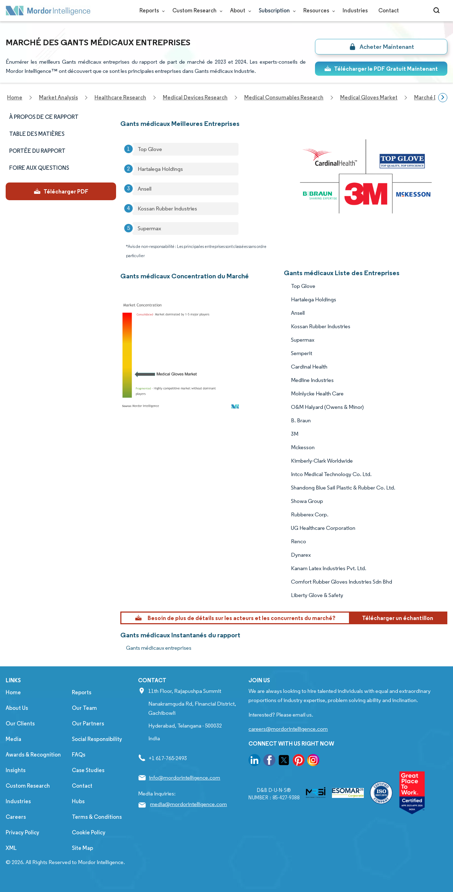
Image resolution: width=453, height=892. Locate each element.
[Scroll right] (442, 97)
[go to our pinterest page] (299, 761)
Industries (355, 10)
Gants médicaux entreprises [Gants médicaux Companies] (158, 647)
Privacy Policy (22, 832)
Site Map (82, 848)
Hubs (78, 801)
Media (13, 739)
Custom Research (195, 10)
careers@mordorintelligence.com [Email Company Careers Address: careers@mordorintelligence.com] (288, 728)
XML (11, 848)
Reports (150, 10)
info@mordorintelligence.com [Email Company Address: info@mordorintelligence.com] (184, 777)
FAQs (78, 754)
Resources (317, 10)
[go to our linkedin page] (254, 761)
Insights (15, 770)
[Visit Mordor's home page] (48, 10)
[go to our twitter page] (284, 761)
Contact (388, 10)
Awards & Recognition (33, 754)
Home (13, 692)
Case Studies (88, 770)
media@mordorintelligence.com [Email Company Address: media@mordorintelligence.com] (188, 804)
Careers (16, 816)
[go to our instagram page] (313, 761)
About (239, 10)
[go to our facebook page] (269, 761)
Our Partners (88, 723)
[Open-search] (437, 10)
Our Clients (20, 723)
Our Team (84, 708)
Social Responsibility (97, 739)
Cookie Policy (88, 832)
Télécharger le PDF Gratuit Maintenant (381, 68)
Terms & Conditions (97, 816)
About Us (17, 708)
